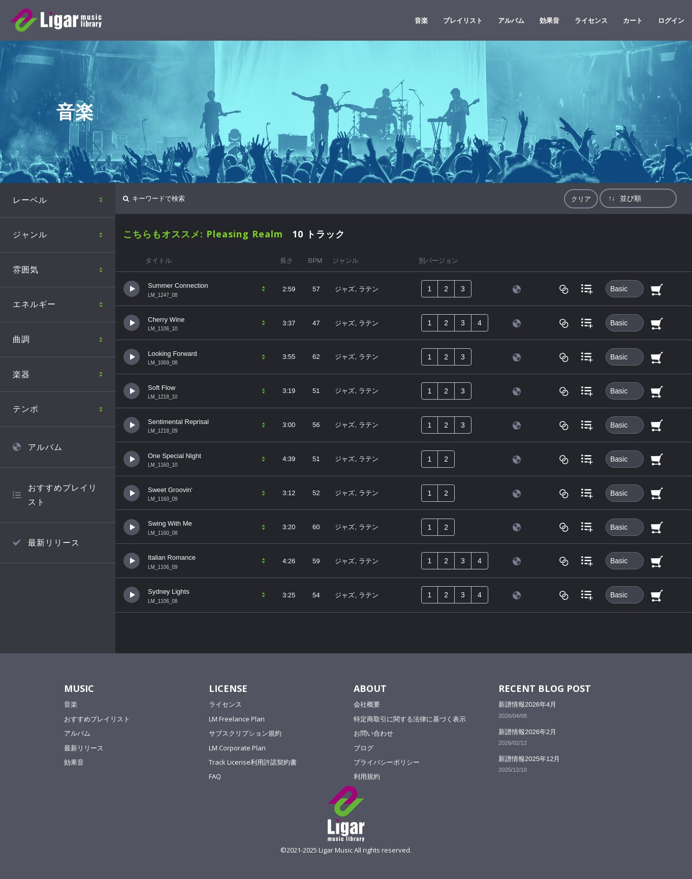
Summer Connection (178, 285)
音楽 (421, 20)
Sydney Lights (169, 591)
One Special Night (174, 456)
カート (633, 20)
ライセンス (591, 20)
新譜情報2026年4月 (527, 704)
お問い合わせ (373, 733)
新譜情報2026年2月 (527, 732)
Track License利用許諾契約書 (253, 762)
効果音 (549, 20)
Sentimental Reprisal (178, 422)
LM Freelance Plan (237, 718)
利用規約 (367, 776)
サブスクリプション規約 (245, 733)
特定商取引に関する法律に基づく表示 (410, 718)
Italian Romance (172, 557)
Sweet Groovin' (170, 490)
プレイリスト (463, 20)
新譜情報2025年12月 (529, 759)
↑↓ (611, 198)
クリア (581, 199)
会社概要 (367, 704)
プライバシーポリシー (387, 762)
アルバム (511, 20)
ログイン (671, 20)
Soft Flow (161, 387)
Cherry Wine (166, 319)
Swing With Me (170, 523)
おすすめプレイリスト (62, 495)
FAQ (215, 776)
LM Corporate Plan (237, 747)
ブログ (363, 747)
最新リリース (54, 542)
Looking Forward (172, 353)
